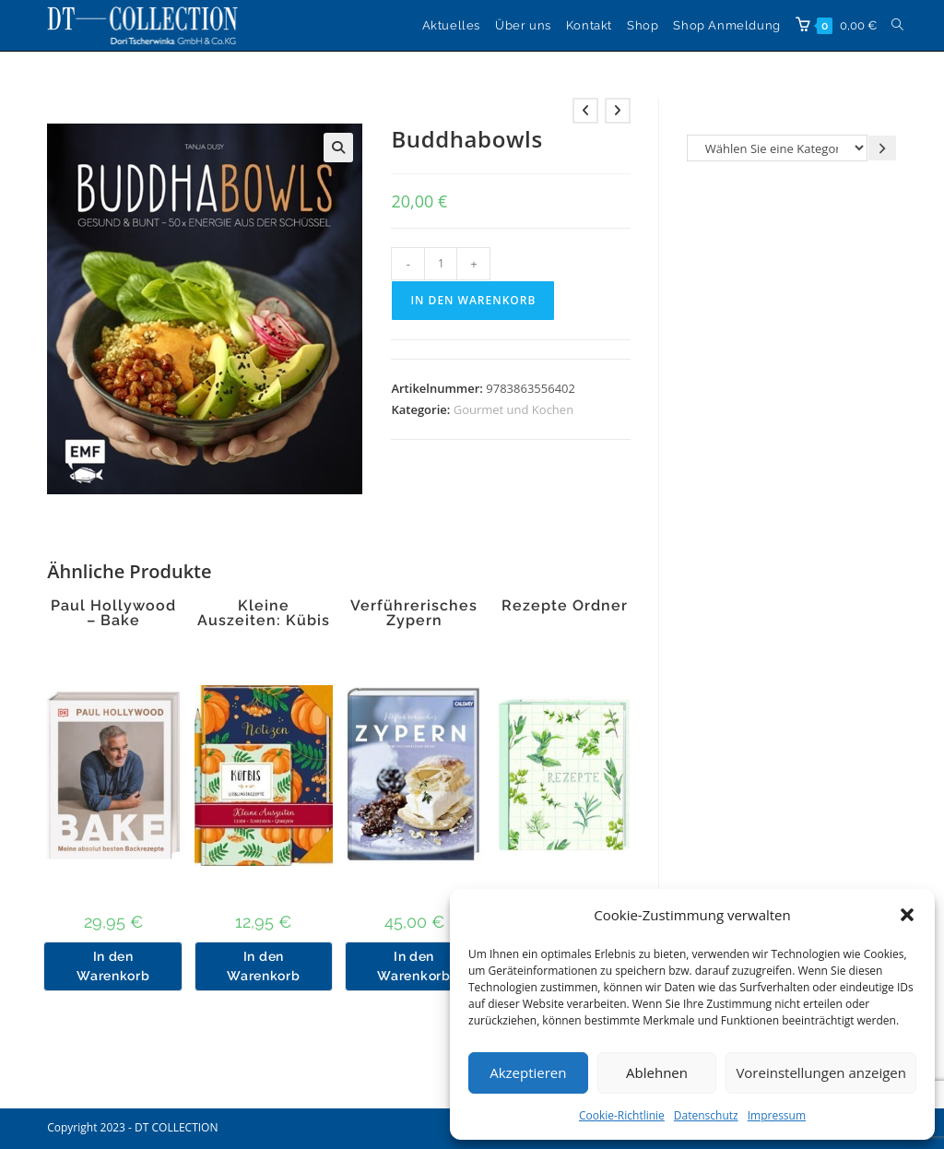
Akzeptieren (528, 1072)
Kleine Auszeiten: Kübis (263, 613)
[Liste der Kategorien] (777, 148)
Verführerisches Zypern (414, 613)
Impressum (777, 1115)
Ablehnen (657, 1072)
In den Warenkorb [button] (113, 966)
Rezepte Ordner (565, 605)
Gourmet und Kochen (513, 409)
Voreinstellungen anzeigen (821, 1072)
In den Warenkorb (473, 300)
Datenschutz (706, 1115)
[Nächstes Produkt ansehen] (618, 111)
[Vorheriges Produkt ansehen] (585, 111)
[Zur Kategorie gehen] (882, 148)
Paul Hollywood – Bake (113, 613)
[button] (907, 915)
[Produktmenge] (440, 263)
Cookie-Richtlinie (622, 1115)
